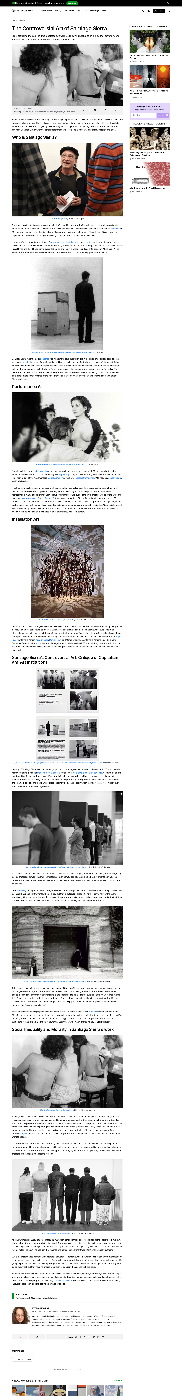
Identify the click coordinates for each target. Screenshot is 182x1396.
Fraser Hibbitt (136, 159)
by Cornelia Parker (56, 620)
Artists (22, 20)
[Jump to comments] (84, 110)
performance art (57, 242)
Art (144, 61)
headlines (44, 359)
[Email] (103, 1337)
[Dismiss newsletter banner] (168, 3)
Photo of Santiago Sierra (59, 219)
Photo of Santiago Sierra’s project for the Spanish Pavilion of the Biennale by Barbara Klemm (55, 981)
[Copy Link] (94, 1337)
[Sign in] (168, 10)
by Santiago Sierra (62, 352)
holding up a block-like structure (87, 773)
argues (24, 1133)
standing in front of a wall (48, 773)
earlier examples (40, 471)
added (116, 228)
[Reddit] (89, 1337)
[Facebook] (80, 1337)
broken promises (62, 1280)
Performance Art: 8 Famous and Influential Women (36, 1298)
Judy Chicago (42, 640)
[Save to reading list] (94, 110)
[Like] (20, 1336)
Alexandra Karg (137, 61)
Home (14, 20)
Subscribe (72, 3)
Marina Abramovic (56, 478)
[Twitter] (85, 1337)
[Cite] (115, 110)
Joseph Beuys (114, 478)
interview (21, 890)
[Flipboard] (98, 1337)
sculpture (88, 242)
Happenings (64, 474)
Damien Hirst (55, 640)
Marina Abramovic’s (30, 498)
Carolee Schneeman (85, 478)
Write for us (158, 11)
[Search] (143, 10)
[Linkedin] (76, 1337)
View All (118, 1381)
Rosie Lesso (135, 97)
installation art (73, 242)
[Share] (105, 110)
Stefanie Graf (26, 112)
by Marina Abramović (60, 464)
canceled (25, 362)
